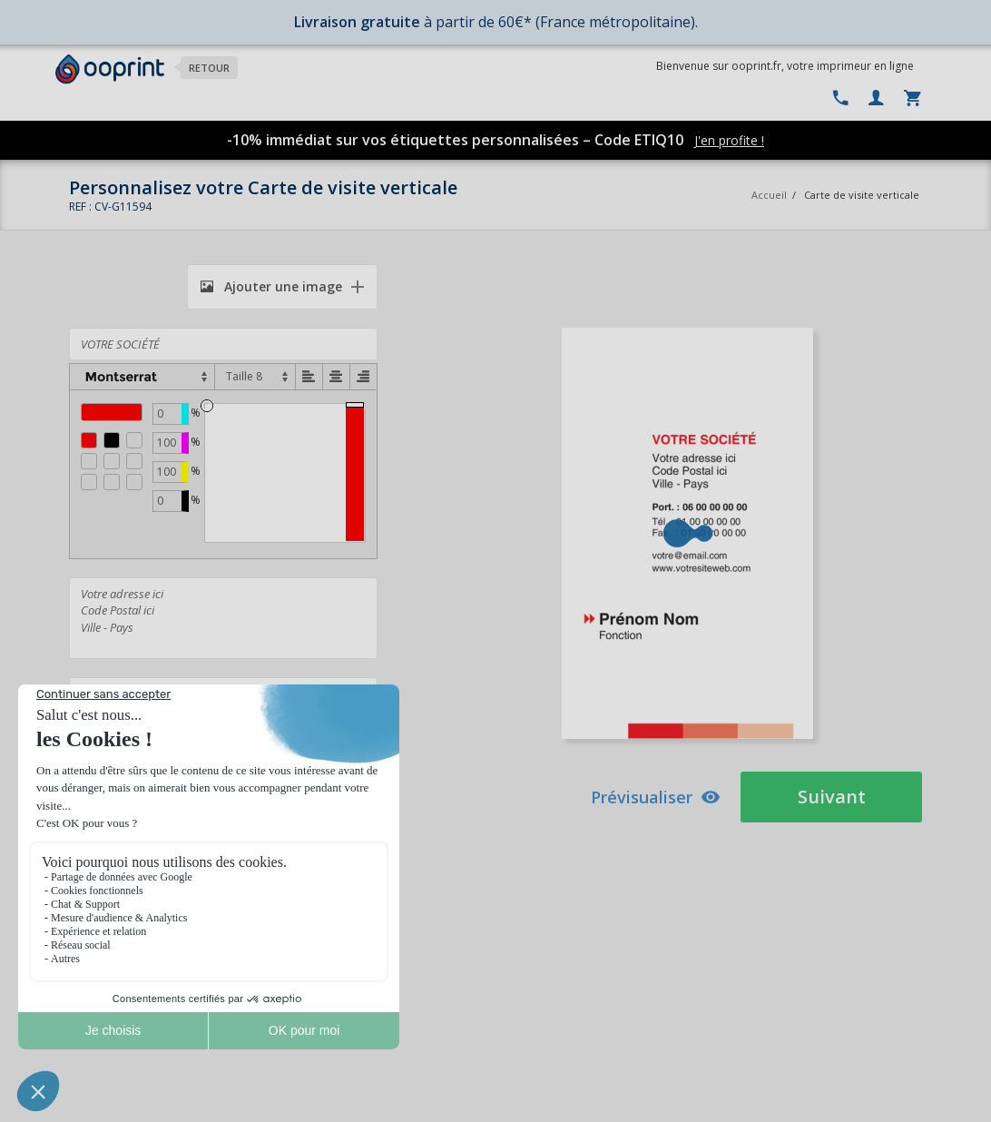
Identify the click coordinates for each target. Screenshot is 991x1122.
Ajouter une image (271, 286)
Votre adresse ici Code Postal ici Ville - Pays (223, 618)
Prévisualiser (656, 797)
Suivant (832, 796)
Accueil (769, 195)
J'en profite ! (729, 140)
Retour (209, 67)
